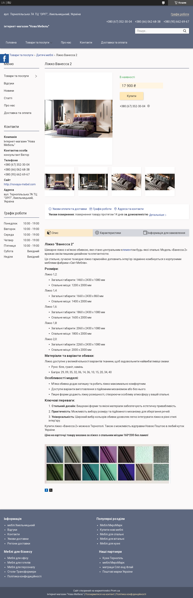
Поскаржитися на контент (99, 594)
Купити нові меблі (111, 529)
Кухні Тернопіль (113, 558)
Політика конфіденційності (131, 594)
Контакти (86, 42)
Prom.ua (115, 590)
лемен (126, 249)
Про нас (66, 42)
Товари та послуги (37, 42)
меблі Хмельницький (21, 525)
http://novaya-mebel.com (20, 184)
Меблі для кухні (110, 543)
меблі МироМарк (113, 562)
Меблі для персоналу (21, 567)
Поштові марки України (118, 571)
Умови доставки (18, 538)
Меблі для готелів (19, 562)
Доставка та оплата (114, 42)
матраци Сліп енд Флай (118, 567)
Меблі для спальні (112, 534)
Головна (11, 42)
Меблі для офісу (17, 558)
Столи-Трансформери (21, 571)
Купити (131, 96)
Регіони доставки (18, 543)
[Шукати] (184, 31)
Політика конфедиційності (24, 576)
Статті (8, 98)
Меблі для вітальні (112, 538)
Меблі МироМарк (111, 525)
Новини (9, 90)
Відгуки (9, 83)
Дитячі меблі (44, 55)
